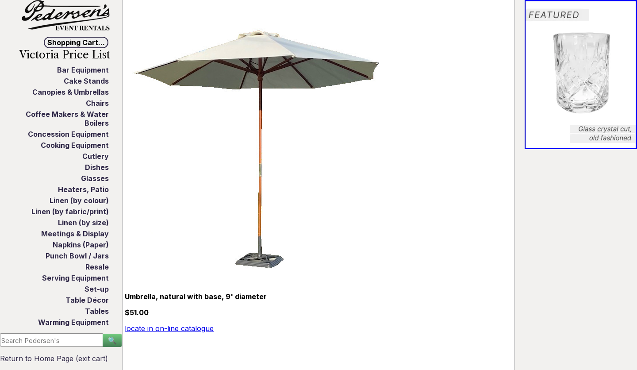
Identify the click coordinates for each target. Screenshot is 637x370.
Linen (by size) (83, 222)
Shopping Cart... (76, 42)
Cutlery (95, 156)
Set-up (96, 289)
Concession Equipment (68, 134)
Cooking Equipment (75, 145)
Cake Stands (86, 81)
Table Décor (87, 300)
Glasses (95, 178)
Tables (97, 311)
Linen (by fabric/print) (70, 211)
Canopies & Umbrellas (70, 92)
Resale (97, 266)
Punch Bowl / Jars (77, 255)
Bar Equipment (83, 70)
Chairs (97, 103)
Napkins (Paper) (81, 244)
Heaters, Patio (83, 189)
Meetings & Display (75, 233)
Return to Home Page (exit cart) (54, 358)
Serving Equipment (75, 278)
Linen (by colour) (79, 200)
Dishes (97, 167)
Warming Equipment (73, 322)
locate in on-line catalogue (169, 328)
